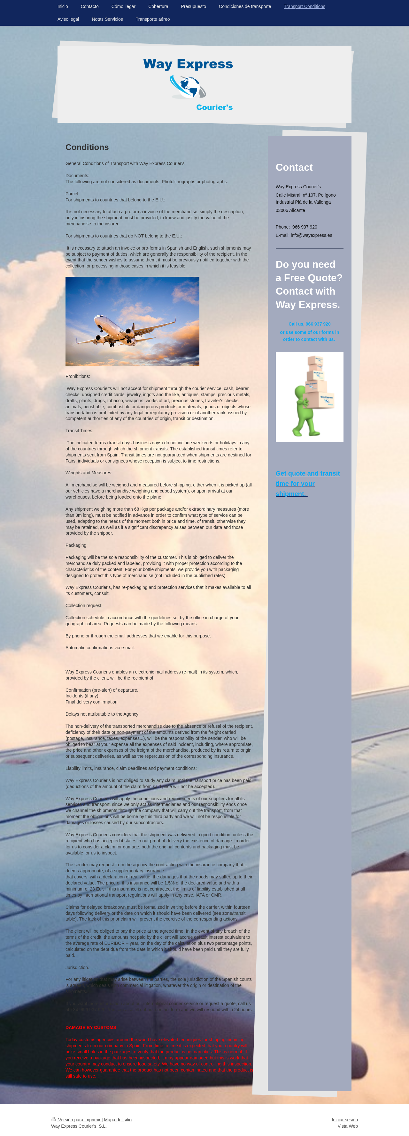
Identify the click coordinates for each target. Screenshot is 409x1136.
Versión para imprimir (76, 1119)
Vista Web (348, 1126)
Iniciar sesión (345, 1119)
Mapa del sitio (118, 1119)
